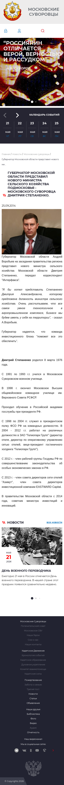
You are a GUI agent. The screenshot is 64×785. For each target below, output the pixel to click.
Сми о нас (33, 640)
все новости (54, 522)
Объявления (33, 703)
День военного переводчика (26, 570)
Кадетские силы (33, 674)
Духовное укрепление (33, 665)
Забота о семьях (33, 685)
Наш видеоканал (33, 739)
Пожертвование (33, 680)
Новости (33, 694)
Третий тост (33, 689)
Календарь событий (44, 114)
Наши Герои (33, 635)
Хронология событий (33, 655)
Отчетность (33, 732)
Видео (33, 723)
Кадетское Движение (33, 651)
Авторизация (10, 31)
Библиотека (33, 714)
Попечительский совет (33, 626)
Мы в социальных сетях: (33, 744)
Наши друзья (33, 709)
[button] (32, 102)
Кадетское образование (33, 660)
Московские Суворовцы (43, 12)
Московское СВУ (33, 631)
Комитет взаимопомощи (33, 669)
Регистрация (24, 31)
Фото (33, 719)
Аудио (33, 728)
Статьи (33, 699)
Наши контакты (33, 644)
